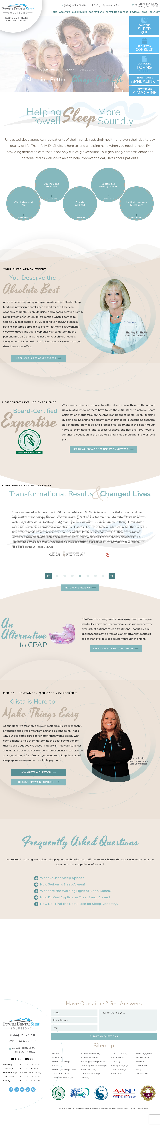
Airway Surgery (119, 1065)
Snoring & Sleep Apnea (94, 1061)
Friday (6, 1080)
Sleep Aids (117, 1073)
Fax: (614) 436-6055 (106, 5)
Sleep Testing (88, 1069)
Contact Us (142, 1073)
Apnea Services (89, 1057)
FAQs (139, 1069)
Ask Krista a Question (36, 772)
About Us (64, 12)
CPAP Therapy (119, 1053)
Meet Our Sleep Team (64, 1069)
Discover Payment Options (36, 782)
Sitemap (95, 1108)
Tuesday (8, 1068)
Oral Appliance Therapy (94, 1065)
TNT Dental (130, 1108)
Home (54, 12)
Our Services (79, 12)
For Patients (96, 12)
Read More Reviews (78, 587)
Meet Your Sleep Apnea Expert (36, 358)
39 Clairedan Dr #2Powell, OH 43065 (146, 5)
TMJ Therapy (118, 1069)
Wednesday (10, 1072)
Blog (144, 12)
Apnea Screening (90, 1053)
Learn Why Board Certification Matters (101, 449)
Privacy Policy (143, 1108)
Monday (7, 1064)
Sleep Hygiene (144, 1053)
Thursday (8, 1076)
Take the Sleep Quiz (63, 1077)
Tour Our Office (60, 1073)
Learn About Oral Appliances (113, 648)
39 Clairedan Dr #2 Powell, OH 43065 (22, 1049)
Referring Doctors (117, 12)
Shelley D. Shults (136, 334)
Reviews (135, 12)
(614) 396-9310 (73, 5)
